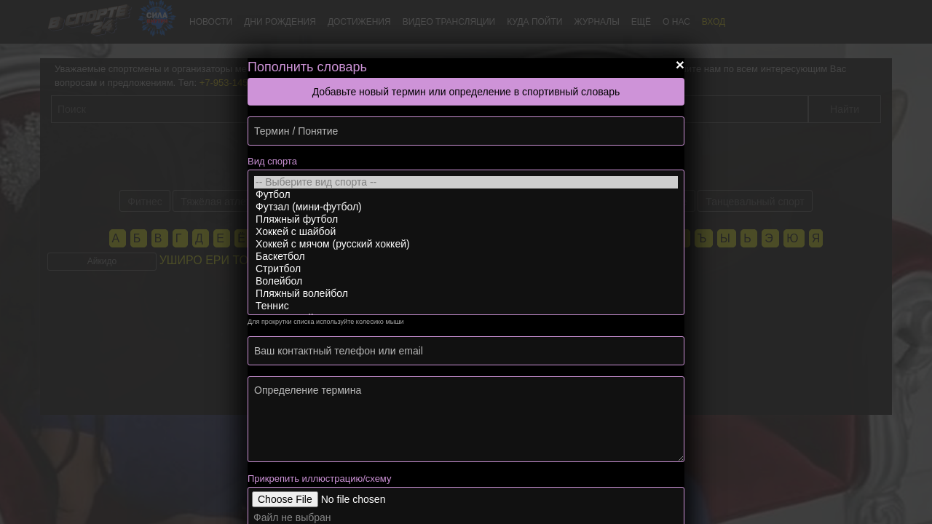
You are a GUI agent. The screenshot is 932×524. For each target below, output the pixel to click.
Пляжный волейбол (466, 293)
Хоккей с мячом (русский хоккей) (466, 244)
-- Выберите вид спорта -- (466, 182)
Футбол (466, 194)
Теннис (466, 306)
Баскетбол (466, 256)
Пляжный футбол (466, 219)
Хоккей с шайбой (466, 232)
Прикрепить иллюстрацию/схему (319, 478)
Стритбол (466, 269)
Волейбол (466, 281)
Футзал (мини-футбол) (466, 207)
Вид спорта (272, 161)
